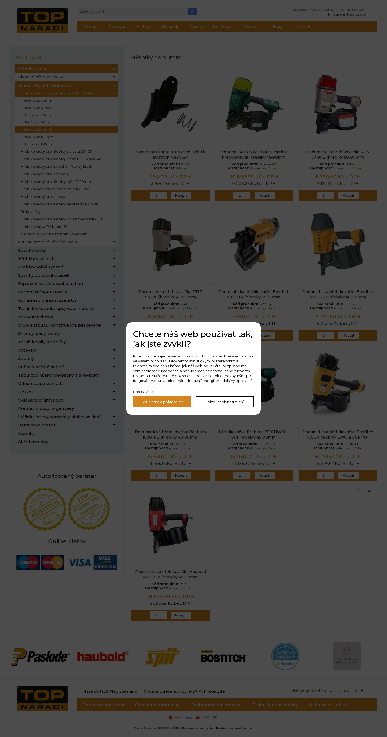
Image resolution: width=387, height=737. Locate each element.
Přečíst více (143, 391)
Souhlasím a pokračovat (162, 402)
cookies (216, 356)
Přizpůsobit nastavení (225, 402)
